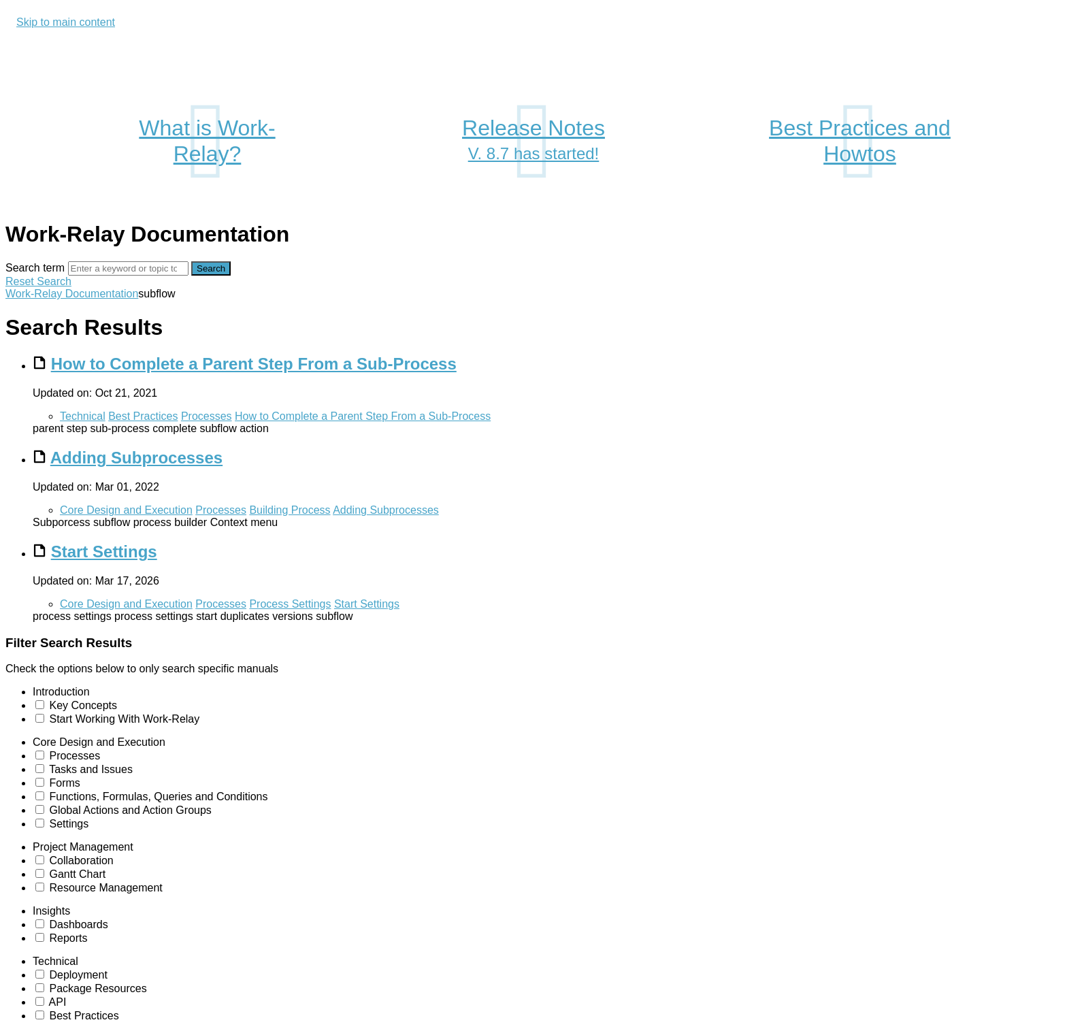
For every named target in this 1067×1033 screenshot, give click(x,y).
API (58, 1002)
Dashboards (78, 924)
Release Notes (533, 141)
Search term (35, 268)
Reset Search (38, 281)
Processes (206, 416)
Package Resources (97, 988)
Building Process (289, 510)
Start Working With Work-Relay (124, 719)
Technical (82, 416)
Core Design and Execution (126, 510)
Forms (64, 783)
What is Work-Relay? (207, 141)
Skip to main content (65, 22)
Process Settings (290, 604)
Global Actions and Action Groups (130, 810)
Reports (68, 938)
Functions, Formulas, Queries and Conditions (158, 796)
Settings (68, 824)
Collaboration (81, 860)
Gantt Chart (77, 874)
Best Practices (143, 416)
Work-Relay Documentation (71, 293)
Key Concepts (83, 705)
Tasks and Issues (91, 769)
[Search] (128, 268)
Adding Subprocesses (136, 457)
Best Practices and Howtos (860, 141)
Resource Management (105, 887)
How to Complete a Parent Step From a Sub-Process (254, 364)
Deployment (78, 975)
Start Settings (104, 551)
